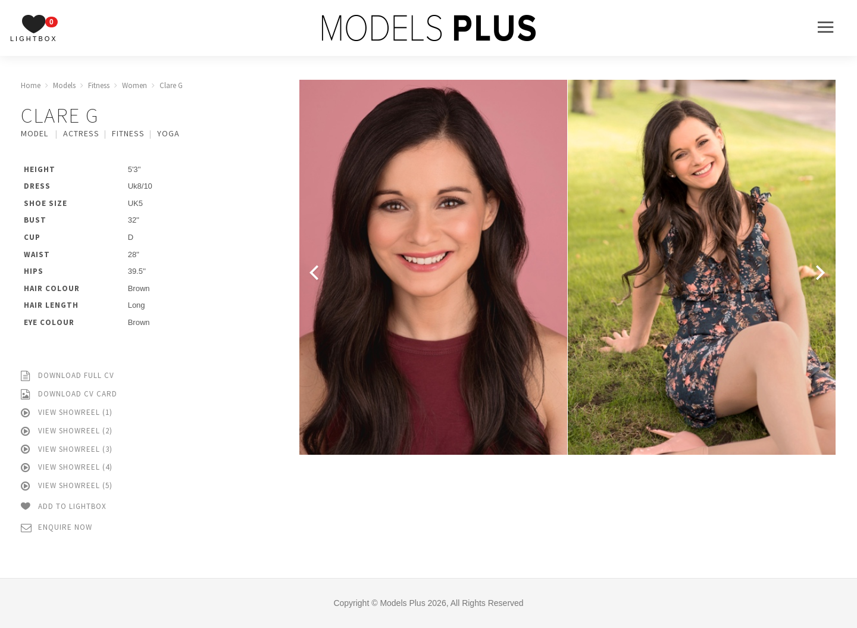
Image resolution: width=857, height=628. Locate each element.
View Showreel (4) (66, 467)
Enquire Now (56, 527)
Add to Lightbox (64, 506)
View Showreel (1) (66, 412)
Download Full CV (67, 376)
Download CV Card (69, 394)
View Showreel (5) (66, 486)
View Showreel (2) (66, 431)
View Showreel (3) (66, 449)
